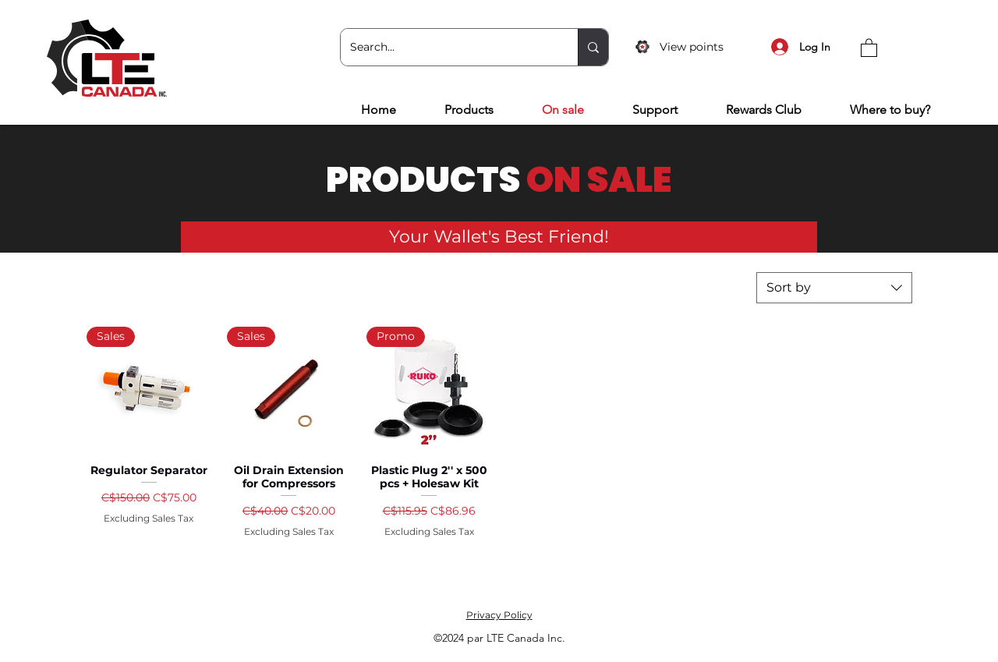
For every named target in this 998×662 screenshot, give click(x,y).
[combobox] (834, 287)
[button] (869, 47)
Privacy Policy (499, 615)
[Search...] (447, 47)
